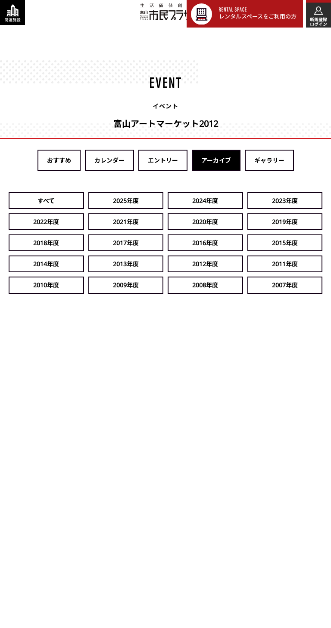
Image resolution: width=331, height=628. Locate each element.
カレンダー (109, 160)
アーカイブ (216, 160)
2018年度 (139, 222)
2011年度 (192, 243)
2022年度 (245, 201)
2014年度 (33, 243)
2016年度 (245, 222)
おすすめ (59, 160)
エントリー (163, 160)
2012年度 (139, 243)
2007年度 (86, 264)
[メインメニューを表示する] (317, 14)
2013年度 (86, 243)
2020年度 (33, 222)
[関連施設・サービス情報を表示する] (14, 14)
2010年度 (245, 243)
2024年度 (139, 201)
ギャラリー (269, 160)
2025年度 (86, 201)
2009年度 (298, 243)
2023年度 (192, 201)
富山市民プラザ (170, 13)
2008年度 (33, 264)
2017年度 (192, 222)
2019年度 (86, 222)
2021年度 (298, 201)
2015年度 (298, 222)
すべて (32, 201)
